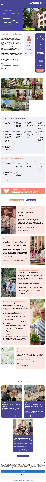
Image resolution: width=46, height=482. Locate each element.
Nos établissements (7, 10)
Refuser (23, 474)
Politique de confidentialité (17, 480)
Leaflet (2, 363)
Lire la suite (12, 415)
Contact (40, 70)
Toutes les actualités (23, 455)
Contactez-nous (31, 200)
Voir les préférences (23, 477)
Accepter (23, 471)
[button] (44, 462)
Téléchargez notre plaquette (17, 200)
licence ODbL (4, 364)
